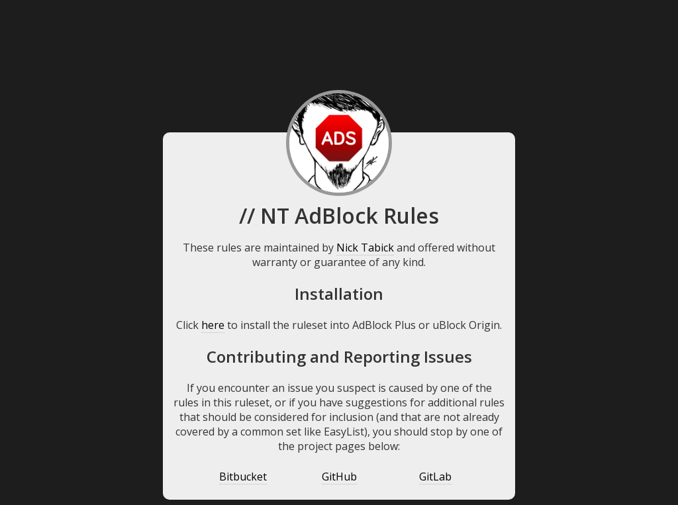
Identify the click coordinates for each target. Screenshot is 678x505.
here (212, 325)
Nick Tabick (365, 247)
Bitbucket (243, 476)
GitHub (339, 476)
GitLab (435, 476)
